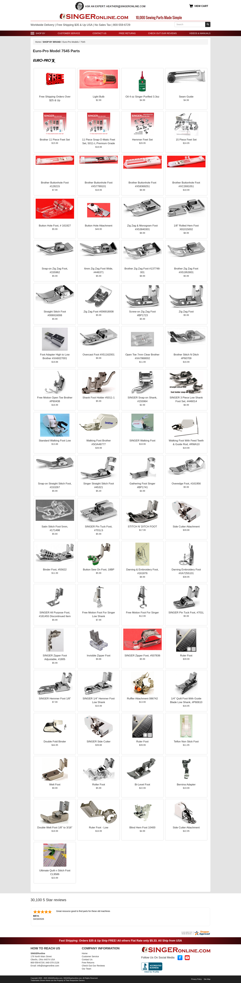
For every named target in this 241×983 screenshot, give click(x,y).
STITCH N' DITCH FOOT (142, 526)
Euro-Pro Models (71, 42)
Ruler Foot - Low (98, 827)
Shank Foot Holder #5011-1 (99, 397)
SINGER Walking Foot (142, 440)
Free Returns (127, 33)
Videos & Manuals (199, 33)
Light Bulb (99, 96)
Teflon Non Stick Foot (186, 741)
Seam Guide (186, 96)
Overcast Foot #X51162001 (99, 354)
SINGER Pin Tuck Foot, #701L (186, 612)
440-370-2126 (52, 962)
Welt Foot (54, 784)
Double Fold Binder (55, 741)
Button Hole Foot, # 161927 (55, 225)
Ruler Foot (186, 655)
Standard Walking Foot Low (55, 440)
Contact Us (99, 33)
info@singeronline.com (48, 965)
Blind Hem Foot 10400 (142, 827)
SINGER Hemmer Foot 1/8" (55, 698)
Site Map (207, 979)
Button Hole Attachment (98, 225)
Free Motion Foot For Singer (142, 612)
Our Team (86, 968)
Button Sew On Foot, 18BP (98, 569)
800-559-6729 (37, 962)
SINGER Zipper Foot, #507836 (142, 655)
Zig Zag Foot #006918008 (99, 311)
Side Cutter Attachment (186, 526)
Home (38, 42)
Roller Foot (98, 784)
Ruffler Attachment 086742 (142, 698)
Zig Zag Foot (186, 311)
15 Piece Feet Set (186, 139)
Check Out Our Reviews (162, 33)
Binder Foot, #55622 (55, 569)
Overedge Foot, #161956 (186, 483)
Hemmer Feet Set (142, 139)
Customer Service (69, 33)
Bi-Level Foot (142, 784)
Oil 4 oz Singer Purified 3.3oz (142, 96)
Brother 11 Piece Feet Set (55, 139)
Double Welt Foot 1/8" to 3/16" (54, 827)
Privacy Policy (196, 979)
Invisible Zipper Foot (98, 655)
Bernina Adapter (186, 784)
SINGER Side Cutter (99, 741)
